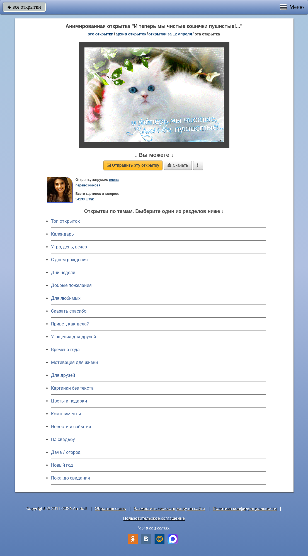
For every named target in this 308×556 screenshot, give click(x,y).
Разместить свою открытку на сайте (169, 508)
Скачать (178, 165)
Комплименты (66, 413)
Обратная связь (110, 508)
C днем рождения (69, 259)
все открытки (24, 7)
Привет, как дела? (70, 324)
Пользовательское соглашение (154, 518)
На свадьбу (63, 439)
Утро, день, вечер (69, 247)
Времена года (65, 349)
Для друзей (63, 375)
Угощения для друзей (73, 336)
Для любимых (66, 298)
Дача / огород (66, 452)
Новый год (62, 465)
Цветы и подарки (69, 401)
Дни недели (63, 272)
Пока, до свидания (70, 478)
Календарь (62, 234)
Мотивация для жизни (74, 362)
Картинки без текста (72, 388)
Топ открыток (65, 221)
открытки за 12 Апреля (170, 34)
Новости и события (71, 426)
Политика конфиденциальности (245, 508)
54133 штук (85, 199)
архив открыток (131, 34)
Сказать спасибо (68, 311)
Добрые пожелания (71, 285)
